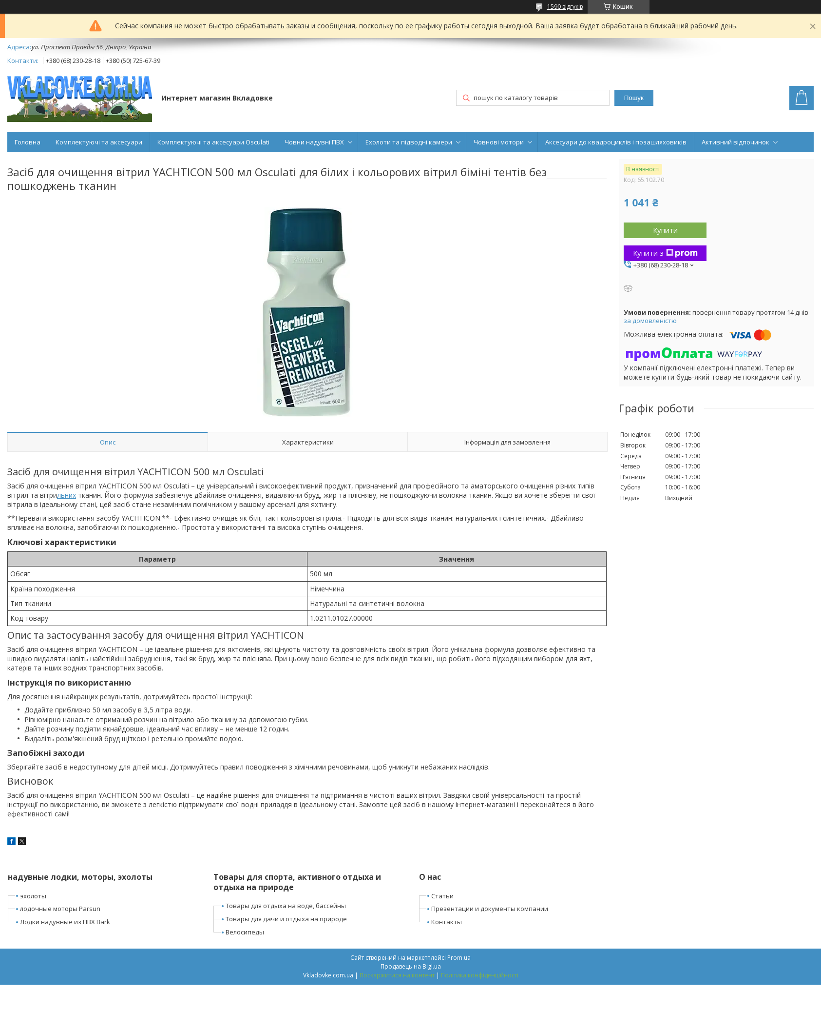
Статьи (442, 895)
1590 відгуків (565, 6)
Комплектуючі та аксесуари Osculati (213, 142)
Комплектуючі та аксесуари (99, 142)
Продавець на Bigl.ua (411, 966)
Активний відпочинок (735, 142)
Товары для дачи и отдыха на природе (286, 918)
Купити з (665, 253)
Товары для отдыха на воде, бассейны (286, 905)
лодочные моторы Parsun (60, 908)
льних (66, 495)
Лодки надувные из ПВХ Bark (65, 921)
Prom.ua (459, 957)
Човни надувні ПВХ (314, 142)
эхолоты (33, 895)
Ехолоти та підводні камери (408, 142)
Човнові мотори (499, 142)
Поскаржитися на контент (397, 975)
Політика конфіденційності (479, 975)
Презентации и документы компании (489, 908)
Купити (665, 230)
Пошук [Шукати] (634, 97)
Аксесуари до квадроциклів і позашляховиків (616, 142)
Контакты (446, 921)
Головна (27, 142)
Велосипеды (245, 932)
